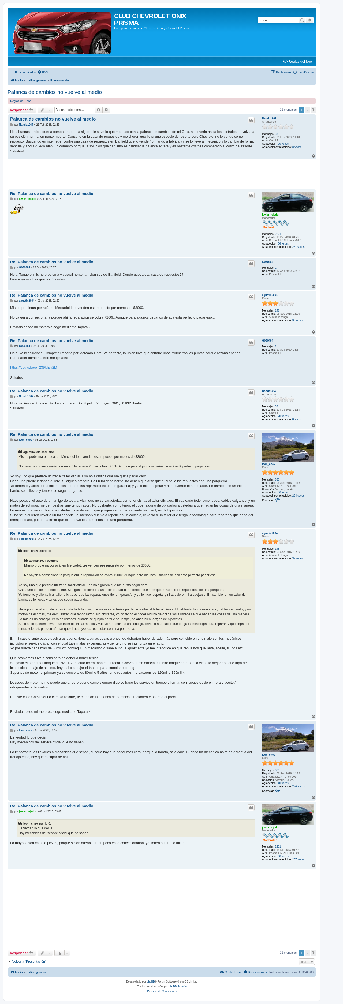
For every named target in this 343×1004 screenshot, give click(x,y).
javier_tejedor (270, 214)
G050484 (267, 261)
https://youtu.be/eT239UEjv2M (33, 367)
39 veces (297, 320)
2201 (278, 234)
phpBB (151, 981)
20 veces (283, 143)
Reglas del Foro (20, 101)
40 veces (283, 492)
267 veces (298, 246)
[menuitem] (42, 72)
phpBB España (178, 986)
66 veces (283, 243)
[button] (313, 110)
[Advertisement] (105, 174)
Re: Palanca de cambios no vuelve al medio (51, 193)
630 (277, 479)
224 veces (298, 495)
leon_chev (268, 464)
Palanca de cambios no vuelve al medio (55, 92)
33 (276, 134)
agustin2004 (270, 295)
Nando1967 (269, 118)
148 (277, 310)
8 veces (296, 146)
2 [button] (307, 109)
